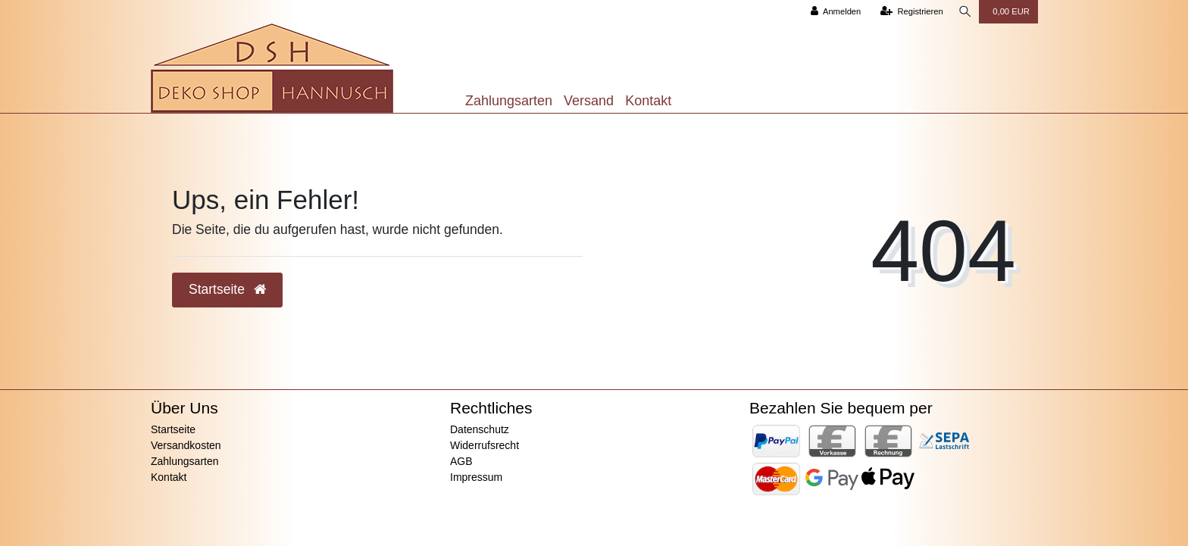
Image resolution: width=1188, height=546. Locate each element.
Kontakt (648, 100)
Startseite (173, 429)
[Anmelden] (833, 11)
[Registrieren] (909, 11)
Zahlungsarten (508, 100)
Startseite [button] (227, 289)
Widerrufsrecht (484, 445)
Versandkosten (186, 445)
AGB (461, 461)
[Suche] (964, 11)
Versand (589, 100)
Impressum (476, 477)
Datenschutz (479, 429)
